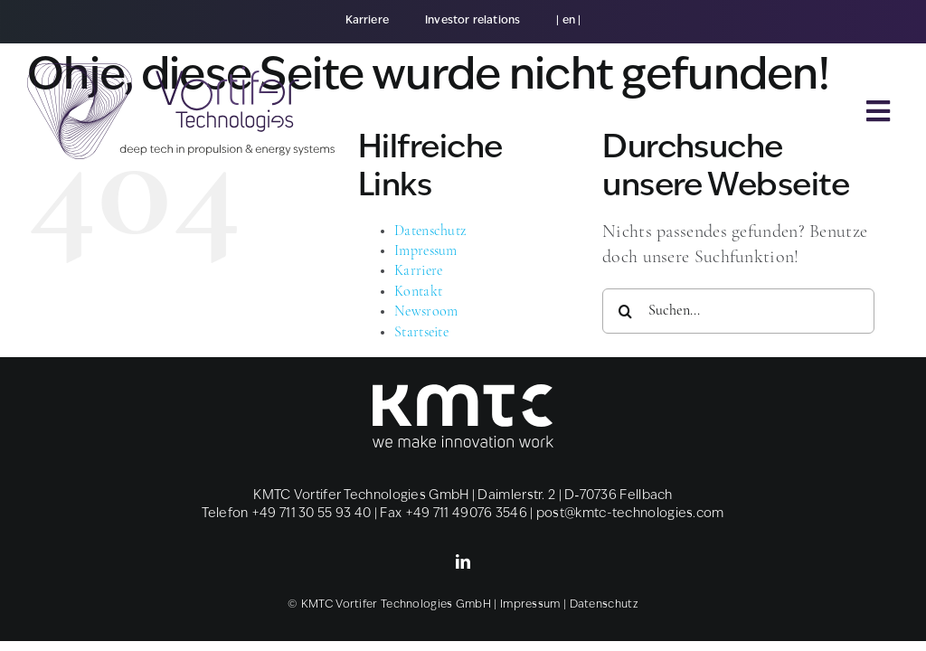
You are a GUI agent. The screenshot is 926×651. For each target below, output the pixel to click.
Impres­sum (426, 251)
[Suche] (624, 311)
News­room (426, 312)
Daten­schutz (430, 231)
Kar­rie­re (418, 271)
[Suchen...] (738, 311)
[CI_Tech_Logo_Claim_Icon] (181, 72)
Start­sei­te (421, 333)
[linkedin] (463, 561)
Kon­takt (418, 292)
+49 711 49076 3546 (466, 514)
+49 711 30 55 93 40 (311, 514)
